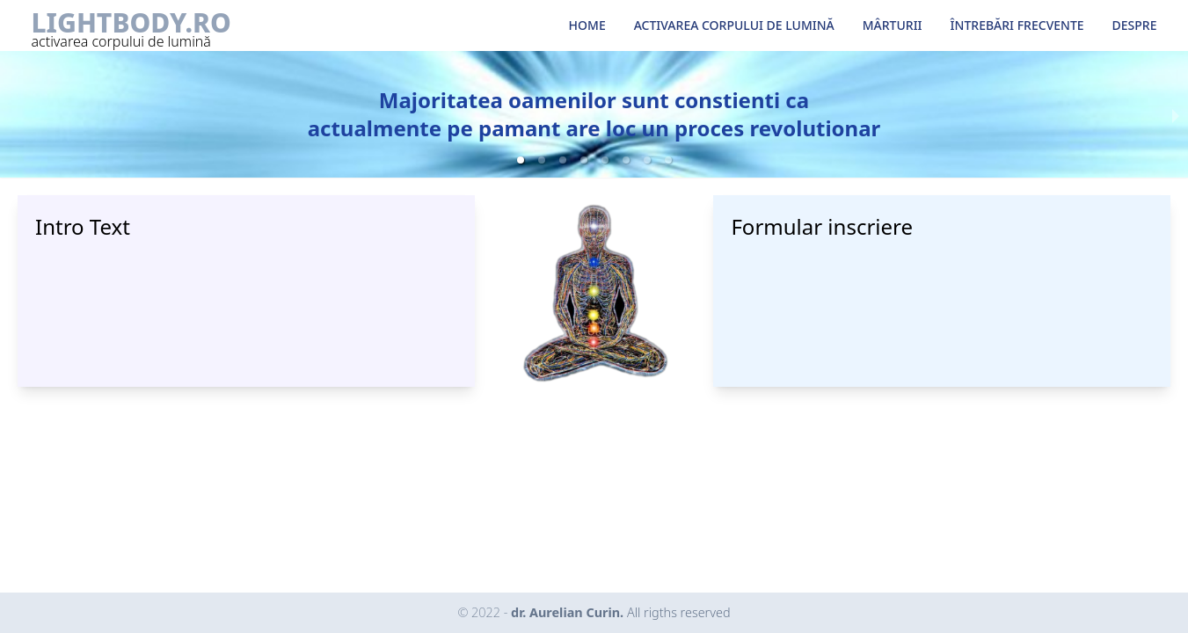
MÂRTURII (892, 25)
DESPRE (1134, 25)
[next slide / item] (1175, 114)
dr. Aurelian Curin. (621, 612)
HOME (587, 25)
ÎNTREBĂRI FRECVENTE (1017, 25)
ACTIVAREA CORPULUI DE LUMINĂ (734, 25)
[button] (520, 160)
